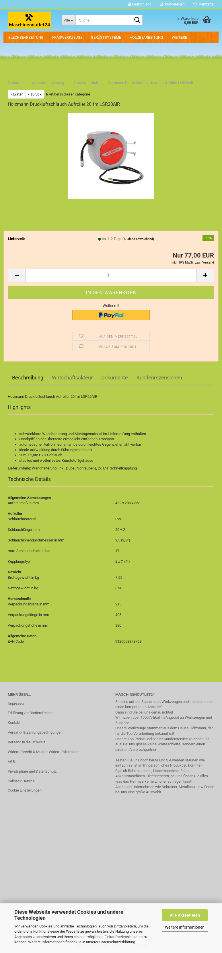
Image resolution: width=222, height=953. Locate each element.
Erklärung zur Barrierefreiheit (31, 713)
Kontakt (14, 722)
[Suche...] (68, 20)
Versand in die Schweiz (26, 742)
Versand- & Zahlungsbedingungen (35, 732)
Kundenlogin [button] (172, 4)
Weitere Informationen (185, 927)
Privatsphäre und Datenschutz (32, 771)
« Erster (17, 94)
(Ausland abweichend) (138, 239)
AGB (11, 761)
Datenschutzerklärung (117, 942)
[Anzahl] (111, 275)
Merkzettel (203, 4)
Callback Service (21, 781)
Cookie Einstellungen (25, 790)
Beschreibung (27, 378)
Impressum (17, 703)
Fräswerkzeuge (67, 37)
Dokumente (114, 378)
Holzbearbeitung (146, 37)
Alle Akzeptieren (185, 915)
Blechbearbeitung (26, 37)
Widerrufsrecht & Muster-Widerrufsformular (43, 752)
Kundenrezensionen (159, 378)
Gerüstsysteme (106, 37)
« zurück (35, 94)
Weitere (179, 37)
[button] (139, 4)
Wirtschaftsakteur (72, 378)
